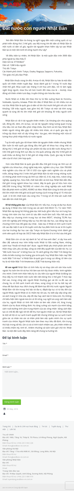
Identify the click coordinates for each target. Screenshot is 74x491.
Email (5, 355)
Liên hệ (13, 429)
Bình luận (6, 367)
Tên (4, 343)
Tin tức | (46, 426)
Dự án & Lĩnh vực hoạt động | (28, 426)
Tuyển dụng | (57, 426)
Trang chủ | (8, 426)
